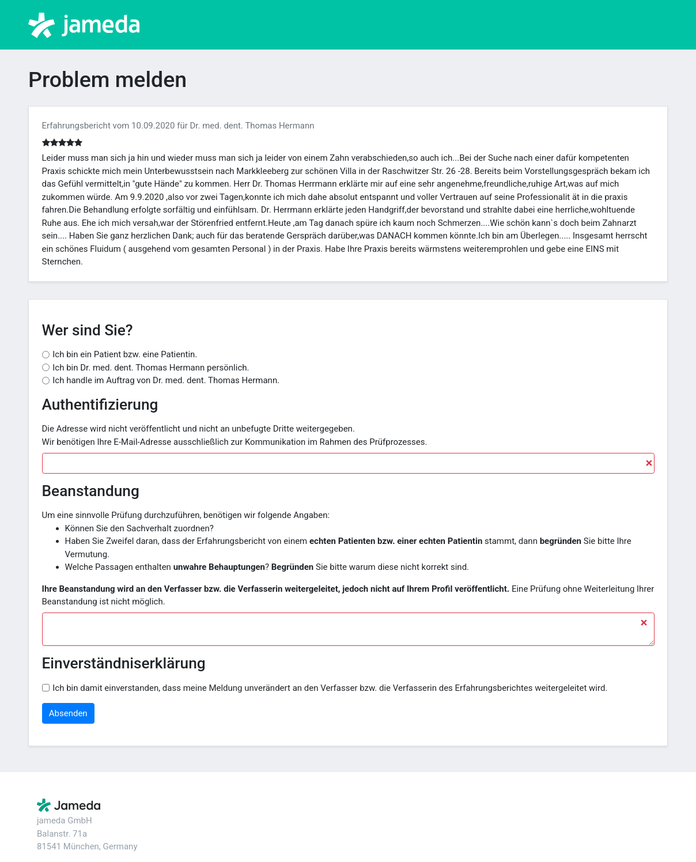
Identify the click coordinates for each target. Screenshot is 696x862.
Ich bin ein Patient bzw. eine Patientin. (124, 354)
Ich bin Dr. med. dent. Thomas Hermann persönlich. (150, 367)
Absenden (68, 713)
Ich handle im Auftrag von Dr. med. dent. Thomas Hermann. (165, 380)
